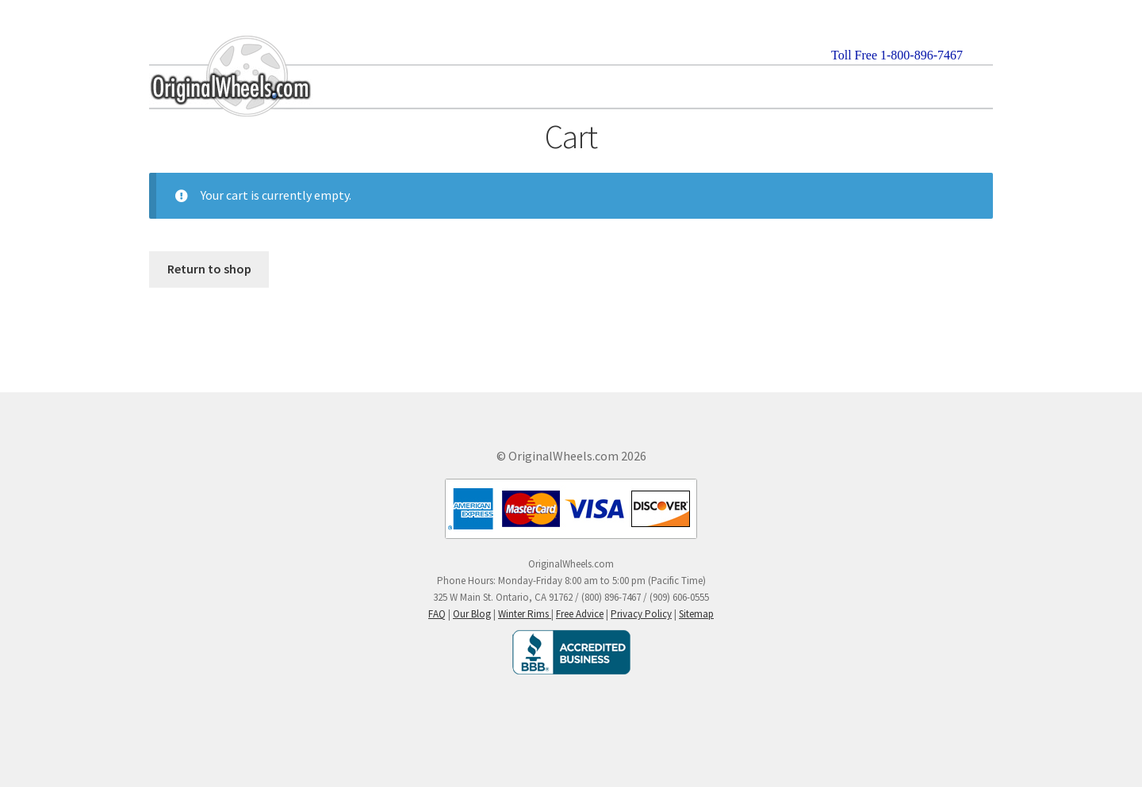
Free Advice (580, 614)
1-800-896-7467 (921, 55)
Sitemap (696, 614)
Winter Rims (524, 614)
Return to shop (209, 269)
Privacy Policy (641, 614)
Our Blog (472, 614)
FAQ (437, 614)
